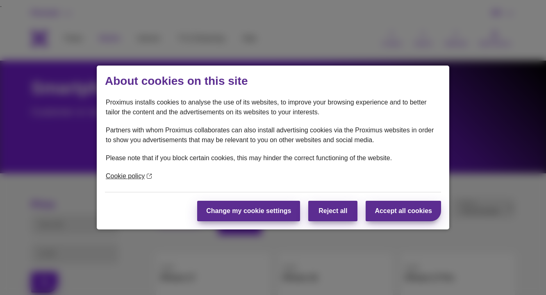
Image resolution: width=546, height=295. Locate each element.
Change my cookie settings (248, 210)
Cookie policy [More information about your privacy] (129, 175)
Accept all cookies (403, 210)
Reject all (332, 210)
